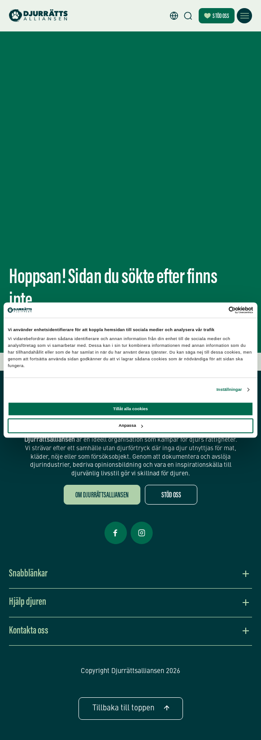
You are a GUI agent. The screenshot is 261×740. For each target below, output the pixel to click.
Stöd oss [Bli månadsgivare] (216, 16)
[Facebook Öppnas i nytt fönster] (115, 543)
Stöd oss (171, 496)
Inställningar (229, 390)
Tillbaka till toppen (130, 708)
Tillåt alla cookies (130, 409)
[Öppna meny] (244, 15)
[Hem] (38, 16)
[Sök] (188, 16)
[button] (174, 16)
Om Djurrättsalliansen (102, 496)
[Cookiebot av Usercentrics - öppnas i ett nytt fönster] (214, 310)
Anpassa (130, 426)
